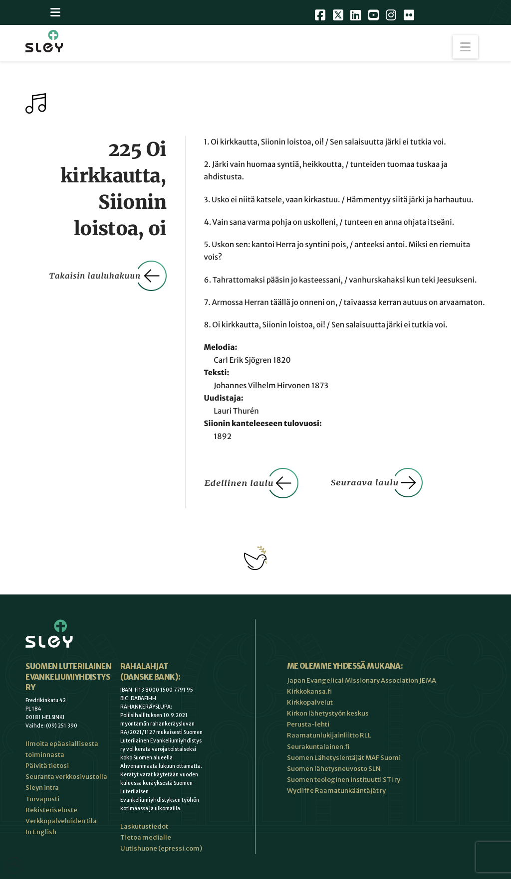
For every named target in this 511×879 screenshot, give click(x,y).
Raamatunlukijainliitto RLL (329, 735)
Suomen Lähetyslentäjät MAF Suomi (344, 757)
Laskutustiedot (144, 826)
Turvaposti (42, 799)
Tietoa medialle (145, 837)
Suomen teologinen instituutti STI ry (343, 779)
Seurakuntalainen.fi (318, 746)
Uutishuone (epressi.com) (161, 848)
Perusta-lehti (308, 724)
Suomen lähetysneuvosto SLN (334, 768)
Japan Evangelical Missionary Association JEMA (361, 680)
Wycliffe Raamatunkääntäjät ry (336, 790)
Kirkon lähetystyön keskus (328, 713)
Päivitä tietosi (47, 765)
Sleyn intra (42, 787)
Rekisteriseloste (51, 810)
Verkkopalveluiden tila (61, 821)
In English (40, 832)
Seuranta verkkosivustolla (66, 776)
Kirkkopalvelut (310, 702)
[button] (465, 47)
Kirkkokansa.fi (309, 691)
